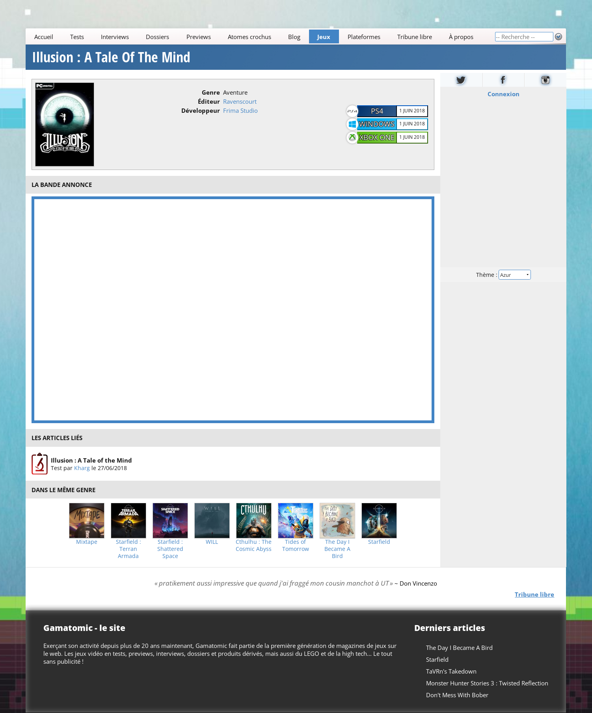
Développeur (200, 110)
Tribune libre (414, 37)
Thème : (503, 274)
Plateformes (364, 37)
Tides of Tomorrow (295, 545)
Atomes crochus (249, 37)
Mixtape (86, 541)
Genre (211, 92)
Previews (198, 37)
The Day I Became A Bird (337, 549)
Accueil (43, 37)
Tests (77, 37)
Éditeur (209, 101)
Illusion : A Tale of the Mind (91, 460)
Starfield (379, 541)
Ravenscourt (240, 101)
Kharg (82, 467)
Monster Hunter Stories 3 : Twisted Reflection (487, 683)
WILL (212, 541)
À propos (461, 37)
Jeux (324, 37)
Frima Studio (240, 110)
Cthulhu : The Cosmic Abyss (254, 545)
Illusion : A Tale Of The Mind (111, 57)
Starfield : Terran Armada (128, 549)
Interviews (115, 37)
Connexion (503, 94)
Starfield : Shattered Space (170, 549)
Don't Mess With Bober (457, 695)
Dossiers (157, 37)
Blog (294, 37)
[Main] (260, 36)
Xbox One (377, 137)
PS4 (377, 111)
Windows (377, 124)
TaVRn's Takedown (451, 671)
